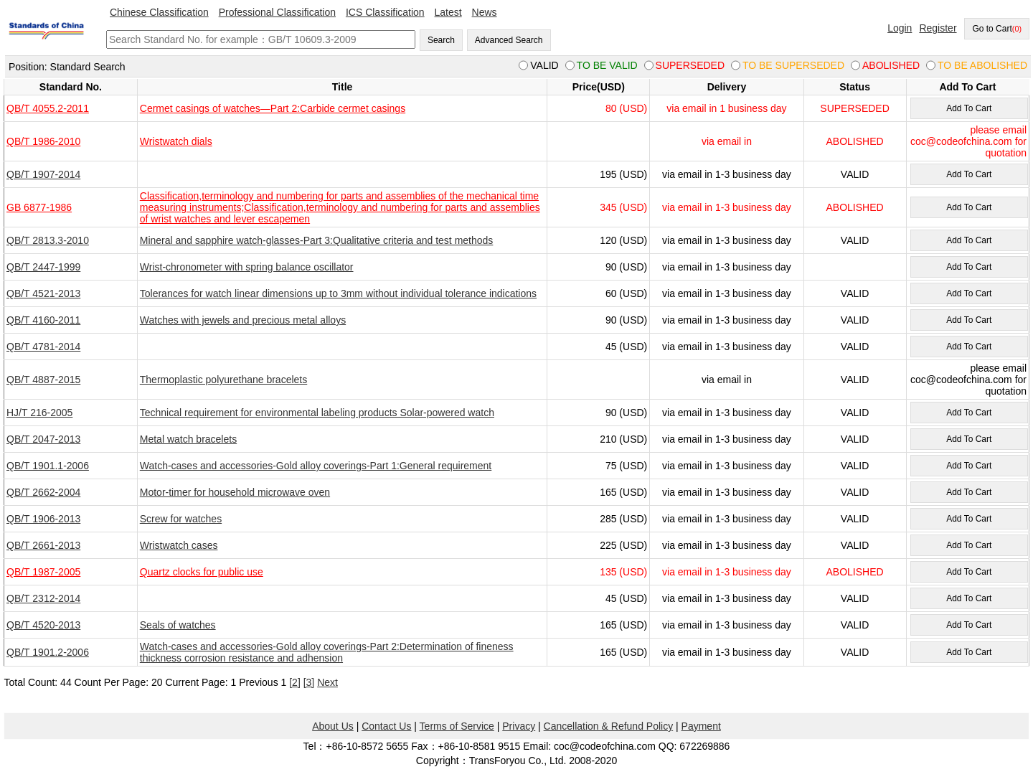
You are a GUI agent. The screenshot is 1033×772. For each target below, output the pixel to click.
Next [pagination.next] (327, 682)
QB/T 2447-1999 (43, 267)
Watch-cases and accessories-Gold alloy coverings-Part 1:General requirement (315, 465)
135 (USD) (623, 572)
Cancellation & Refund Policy (609, 726)
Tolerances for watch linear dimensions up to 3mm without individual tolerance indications (338, 293)
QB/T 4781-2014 (43, 346)
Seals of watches (178, 625)
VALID (855, 174)
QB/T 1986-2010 (43, 141)
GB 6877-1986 (39, 207)
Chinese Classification (159, 12)
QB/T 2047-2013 (43, 439)
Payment (701, 726)
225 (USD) (623, 545)
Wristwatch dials (176, 141)
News (484, 12)
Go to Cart (997, 29)
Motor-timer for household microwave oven (235, 492)
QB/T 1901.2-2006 (47, 652)
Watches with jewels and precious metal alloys (243, 320)
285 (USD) (623, 518)
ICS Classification (385, 12)
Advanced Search (509, 40)
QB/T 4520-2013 (43, 625)
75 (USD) (626, 465)
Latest (448, 12)
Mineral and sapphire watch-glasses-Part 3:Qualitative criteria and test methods (317, 240)
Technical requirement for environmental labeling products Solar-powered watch (317, 412)
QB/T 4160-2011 (43, 320)
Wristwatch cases (179, 545)
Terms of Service (457, 726)
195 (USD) (623, 174)
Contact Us (386, 726)
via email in (727, 141)
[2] (295, 682)
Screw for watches (181, 518)
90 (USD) (626, 267)
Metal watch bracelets (188, 439)
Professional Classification (277, 12)
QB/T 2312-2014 (43, 598)
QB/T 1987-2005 (43, 572)
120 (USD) (623, 240)
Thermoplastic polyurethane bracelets (223, 379)
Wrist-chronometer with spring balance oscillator (247, 267)
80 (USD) (626, 108)
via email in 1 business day (726, 108)
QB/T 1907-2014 (43, 174)
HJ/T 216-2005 (39, 412)
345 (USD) (623, 207)
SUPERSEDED (854, 108)
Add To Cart (968, 108)
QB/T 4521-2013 (43, 293)
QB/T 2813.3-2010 (47, 240)
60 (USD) (626, 293)
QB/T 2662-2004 (43, 492)
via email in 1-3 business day (726, 174)
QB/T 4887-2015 (43, 379)
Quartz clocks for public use (201, 572)
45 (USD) (626, 346)
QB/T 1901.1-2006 (47, 465)
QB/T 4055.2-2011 (47, 108)
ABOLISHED (854, 141)
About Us (333, 726)
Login (899, 28)
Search (441, 40)
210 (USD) (623, 439)
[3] (309, 682)
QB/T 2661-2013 (43, 545)
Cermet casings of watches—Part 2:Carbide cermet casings (272, 108)
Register (937, 28)
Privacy (518, 726)
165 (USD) (623, 492)
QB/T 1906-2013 (43, 518)
